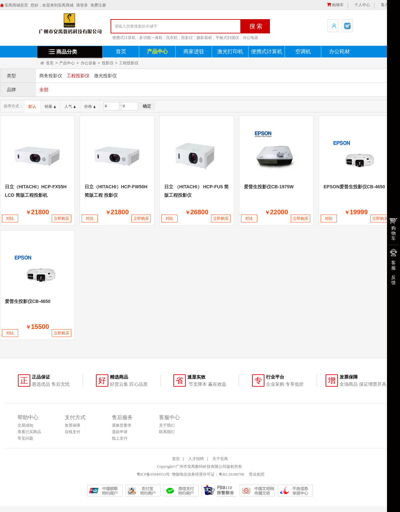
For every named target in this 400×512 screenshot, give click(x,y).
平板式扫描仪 (227, 37)
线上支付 (119, 438)
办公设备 (88, 63)
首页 (121, 51)
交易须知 (25, 425)
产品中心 (157, 51)
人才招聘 (196, 458)
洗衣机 (172, 37)
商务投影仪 (50, 75)
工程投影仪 (129, 63)
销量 (50, 106)
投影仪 (187, 37)
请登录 (82, 5)
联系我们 (167, 432)
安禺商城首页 (16, 5)
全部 (43, 89)
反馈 (393, 280)
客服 (393, 265)
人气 (70, 106)
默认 (32, 106)
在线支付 (72, 432)
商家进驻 (193, 51)
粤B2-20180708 (231, 474)
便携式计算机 (124, 37)
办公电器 (250, 37)
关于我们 (167, 425)
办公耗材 (339, 51)
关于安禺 (220, 458)
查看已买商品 (29, 432)
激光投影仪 (105, 75)
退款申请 (119, 432)
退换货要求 (121, 425)
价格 (90, 106)
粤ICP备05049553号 (153, 474)
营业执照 (256, 474)
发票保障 (72, 425)
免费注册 (98, 5)
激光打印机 (230, 51)
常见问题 (25, 438)
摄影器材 (204, 37)
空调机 (303, 51)
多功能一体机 (151, 37)
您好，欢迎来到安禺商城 (52, 5)
